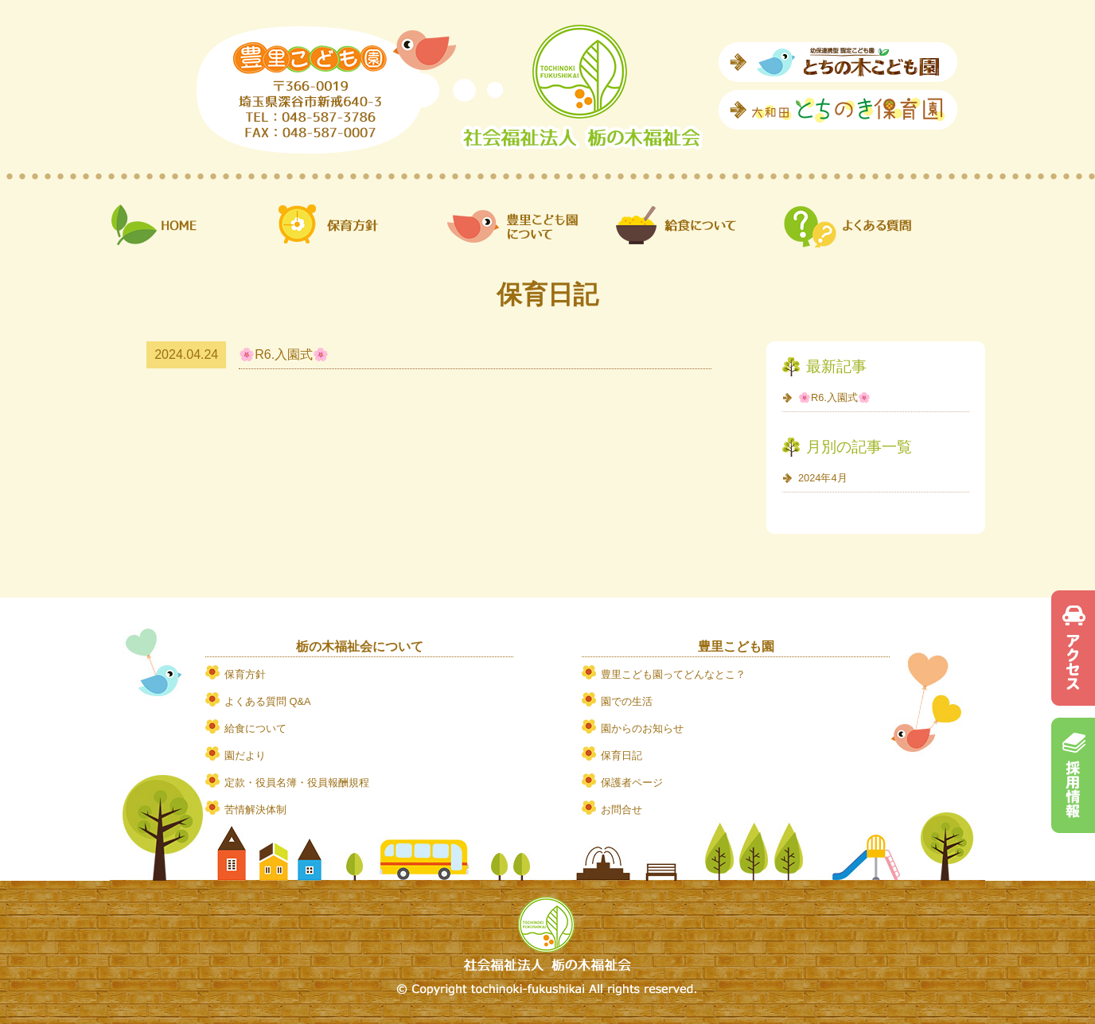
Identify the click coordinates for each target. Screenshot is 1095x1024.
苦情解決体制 (255, 810)
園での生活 (627, 701)
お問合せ (621, 810)
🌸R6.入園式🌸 (284, 354)
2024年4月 (823, 478)
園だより (245, 755)
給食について (255, 728)
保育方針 (245, 674)
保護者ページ (632, 782)
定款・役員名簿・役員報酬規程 (296, 782)
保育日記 (621, 755)
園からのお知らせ (642, 728)
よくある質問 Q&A (267, 701)
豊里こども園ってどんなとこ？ (673, 674)
